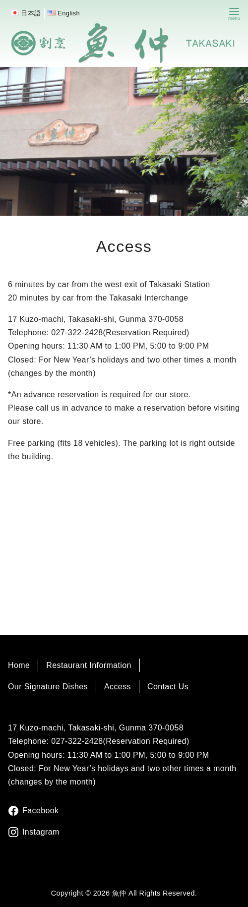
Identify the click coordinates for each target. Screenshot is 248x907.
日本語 (31, 13)
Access (117, 686)
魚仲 (119, 893)
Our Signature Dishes (48, 686)
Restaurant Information (88, 665)
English (69, 13)
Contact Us (167, 686)
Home (19, 665)
